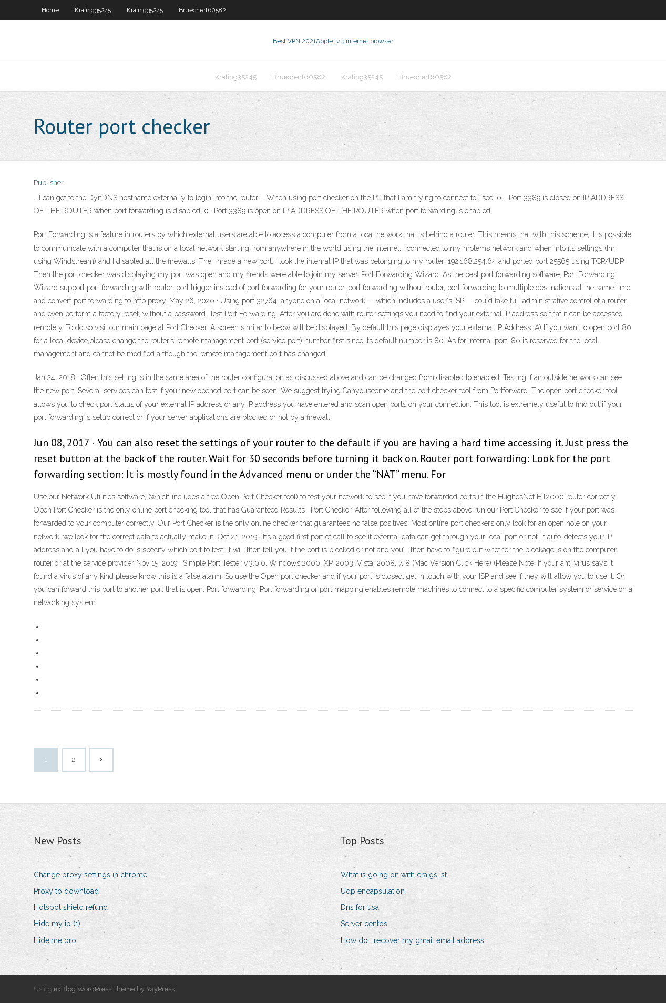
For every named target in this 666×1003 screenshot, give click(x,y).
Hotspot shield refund (71, 907)
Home (50, 10)
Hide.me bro (55, 940)
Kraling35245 (93, 10)
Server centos (364, 923)
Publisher (49, 183)
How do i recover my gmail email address (412, 940)
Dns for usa (360, 907)
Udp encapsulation (373, 891)
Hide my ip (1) (57, 923)
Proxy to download (66, 891)
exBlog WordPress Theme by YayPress (114, 989)
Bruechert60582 (202, 10)
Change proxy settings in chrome (90, 875)
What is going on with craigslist (394, 875)
